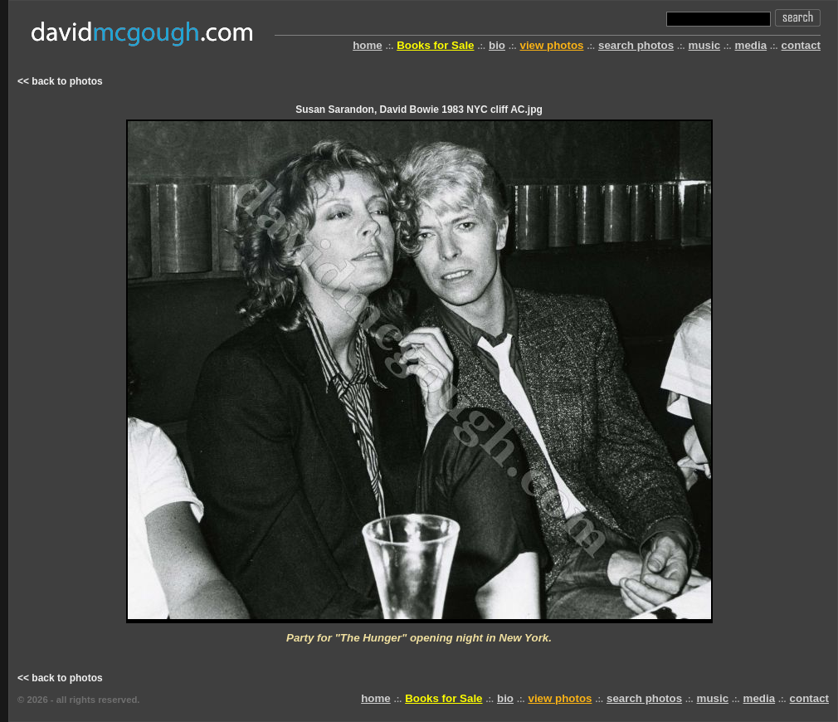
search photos (636, 45)
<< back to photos (60, 81)
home (367, 45)
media (751, 45)
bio (497, 45)
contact (801, 45)
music (705, 45)
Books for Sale (435, 45)
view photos (551, 45)
